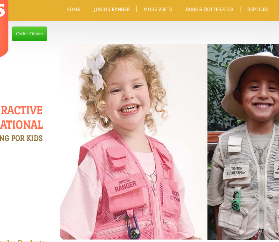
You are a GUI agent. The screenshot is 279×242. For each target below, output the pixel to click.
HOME (73, 9)
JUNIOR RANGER (112, 9)
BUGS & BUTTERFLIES (209, 9)
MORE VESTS (158, 9)
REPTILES (257, 9)
